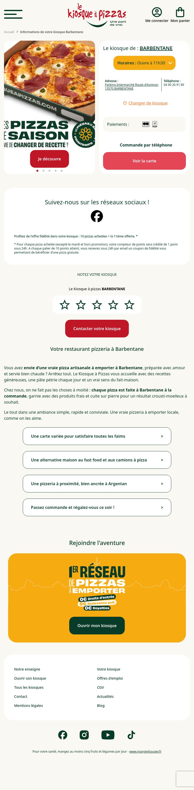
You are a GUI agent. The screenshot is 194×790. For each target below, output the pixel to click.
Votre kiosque (108, 669)
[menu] (13, 14)
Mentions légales (28, 705)
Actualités (105, 696)
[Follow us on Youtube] (108, 734)
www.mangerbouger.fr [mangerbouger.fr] (145, 751)
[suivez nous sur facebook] (97, 216)
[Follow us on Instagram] (84, 734)
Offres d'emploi (110, 678)
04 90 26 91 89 (174, 85)
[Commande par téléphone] (144, 161)
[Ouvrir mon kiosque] (97, 625)
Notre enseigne (27, 669)
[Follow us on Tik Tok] (131, 734)
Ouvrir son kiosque (30, 678)
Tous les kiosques (28, 687)
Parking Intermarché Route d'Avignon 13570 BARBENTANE (131, 87)
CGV (100, 687)
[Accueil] (9, 32)
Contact (20, 696)
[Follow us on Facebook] (62, 734)
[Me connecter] (156, 15)
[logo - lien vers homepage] (97, 15)
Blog (101, 705)
